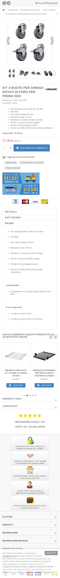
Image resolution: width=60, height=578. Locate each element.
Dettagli (11, 211)
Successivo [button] (52, 41)
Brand (9, 223)
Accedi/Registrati (47, 3)
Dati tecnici (13, 217)
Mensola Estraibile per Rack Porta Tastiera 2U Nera (44, 373)
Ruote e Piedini (13, 168)
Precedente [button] (8, 41)
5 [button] (35, 395)
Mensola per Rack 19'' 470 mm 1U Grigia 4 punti (16, 373)
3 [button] (30, 395)
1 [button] (24, 395)
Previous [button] (4, 73)
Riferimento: (7, 100)
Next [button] (56, 73)
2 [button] (27, 395)
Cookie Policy (46, 572)
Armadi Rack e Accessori (32, 162)
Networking (11, 162)
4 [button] (33, 395)
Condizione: (7, 103)
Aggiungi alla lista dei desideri (21, 157)
